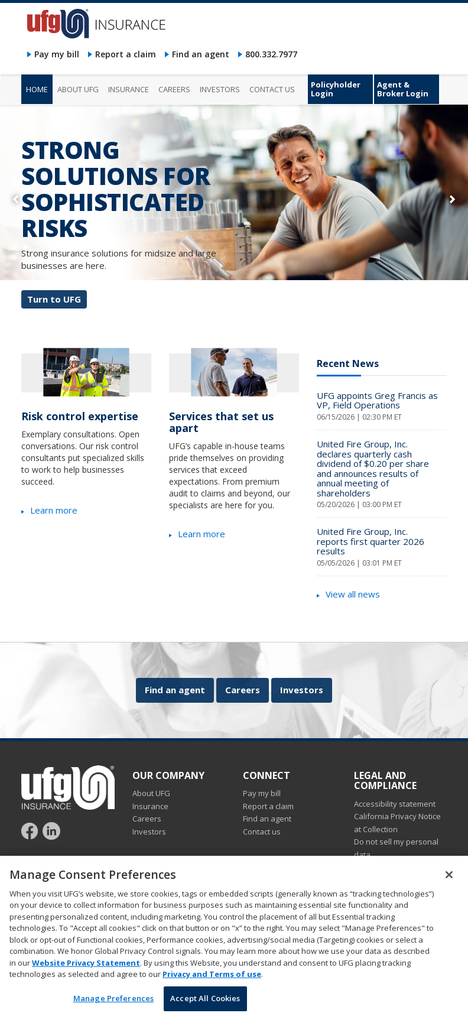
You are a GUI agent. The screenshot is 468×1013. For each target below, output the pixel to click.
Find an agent (200, 54)
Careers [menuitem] (174, 89)
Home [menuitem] (37, 89)
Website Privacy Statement (86, 974)
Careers (242, 690)
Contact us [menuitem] (272, 89)
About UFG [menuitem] (78, 89)
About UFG (151, 793)
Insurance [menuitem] (128, 89)
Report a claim (125, 54)
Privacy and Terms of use (211, 985)
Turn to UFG (54, 299)
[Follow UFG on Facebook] (31, 830)
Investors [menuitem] (220, 89)
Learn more (53, 510)
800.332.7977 (271, 54)
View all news (353, 594)
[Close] (449, 886)
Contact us (262, 831)
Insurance (150, 806)
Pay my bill (56, 54)
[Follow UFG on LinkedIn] (51, 830)
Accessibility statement (395, 803)
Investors (301, 690)
